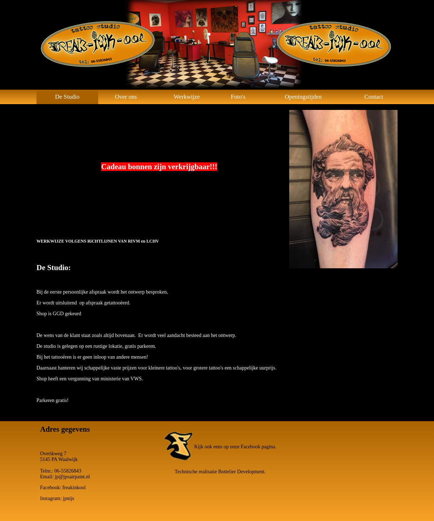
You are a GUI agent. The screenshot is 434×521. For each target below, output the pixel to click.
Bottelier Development (241, 471)
